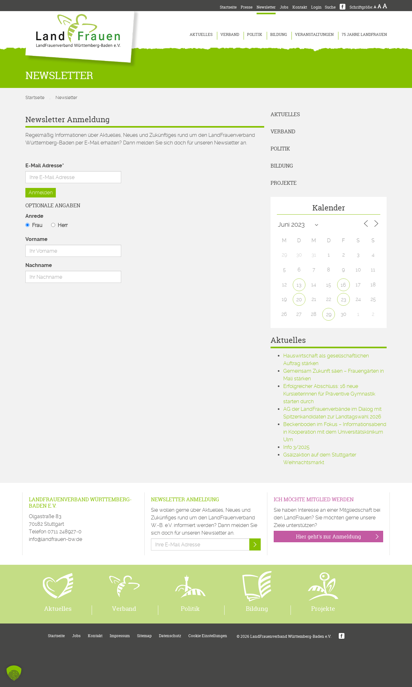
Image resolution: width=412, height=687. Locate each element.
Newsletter (266, 7)
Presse (246, 7)
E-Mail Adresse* (44, 166)
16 (343, 285)
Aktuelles (201, 34)
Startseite (228, 7)
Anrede (34, 216)
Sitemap (144, 635)
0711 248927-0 (65, 532)
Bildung (278, 34)
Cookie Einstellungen (207, 635)
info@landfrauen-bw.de (55, 539)
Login (316, 7)
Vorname (36, 239)
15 (328, 285)
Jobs (284, 7)
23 (343, 300)
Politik (254, 34)
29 (328, 314)
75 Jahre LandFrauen (364, 34)
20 (299, 300)
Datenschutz (170, 635)
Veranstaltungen (314, 34)
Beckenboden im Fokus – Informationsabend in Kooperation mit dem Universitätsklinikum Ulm (334, 432)
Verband (229, 34)
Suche (330, 7)
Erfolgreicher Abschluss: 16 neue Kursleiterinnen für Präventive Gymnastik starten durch (329, 393)
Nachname (38, 265)
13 (299, 285)
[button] (14, 673)
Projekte (284, 182)
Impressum (120, 635)
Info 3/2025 (296, 447)
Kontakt (299, 7)
